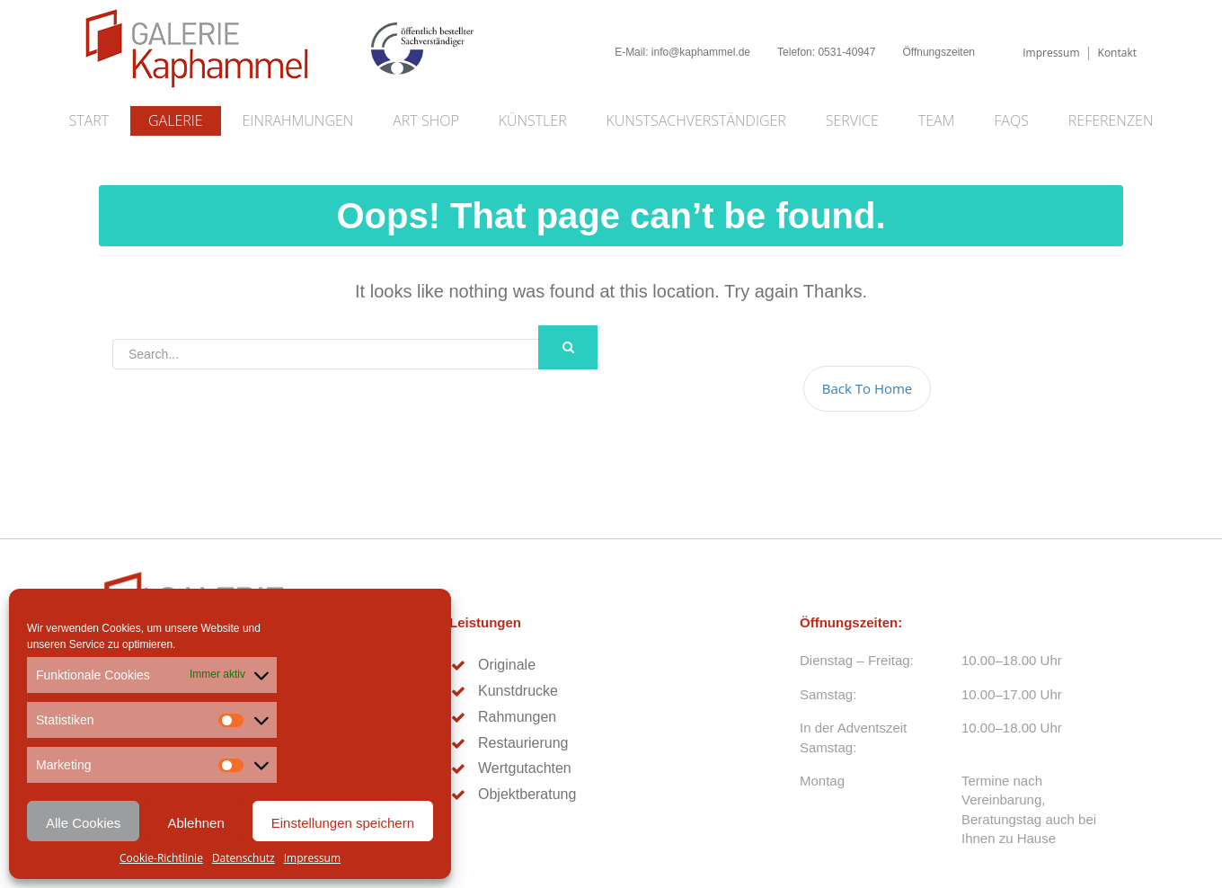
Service (852, 120)
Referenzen (1111, 120)
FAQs (1011, 120)
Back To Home (867, 388)
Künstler (533, 120)
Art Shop (425, 120)
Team (936, 120)
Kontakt (1117, 52)
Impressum (312, 858)
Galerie (175, 120)
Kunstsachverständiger (696, 120)
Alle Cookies (83, 822)
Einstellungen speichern (342, 822)
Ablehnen (195, 822)
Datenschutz (243, 858)
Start (89, 120)
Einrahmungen (298, 120)
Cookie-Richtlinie (161, 858)
